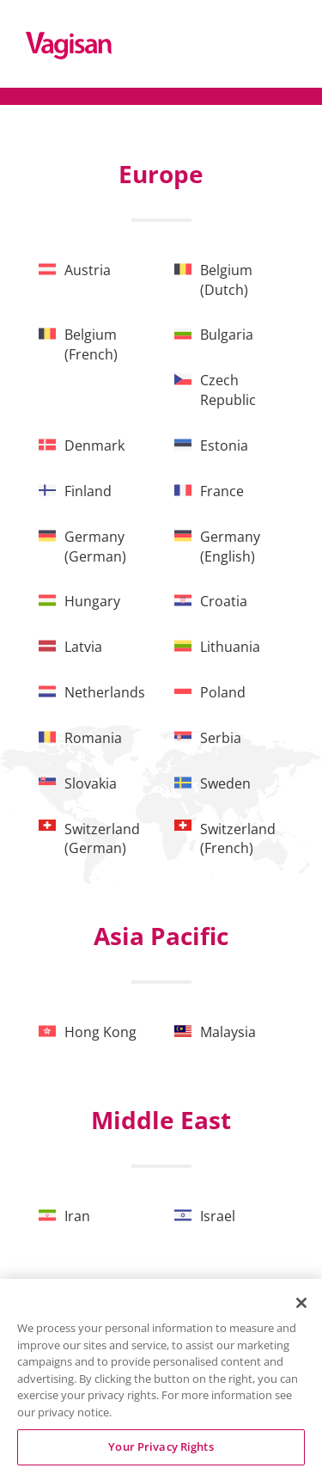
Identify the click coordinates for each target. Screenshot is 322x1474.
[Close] (301, 1303)
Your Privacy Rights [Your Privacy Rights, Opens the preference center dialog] (160, 1446)
